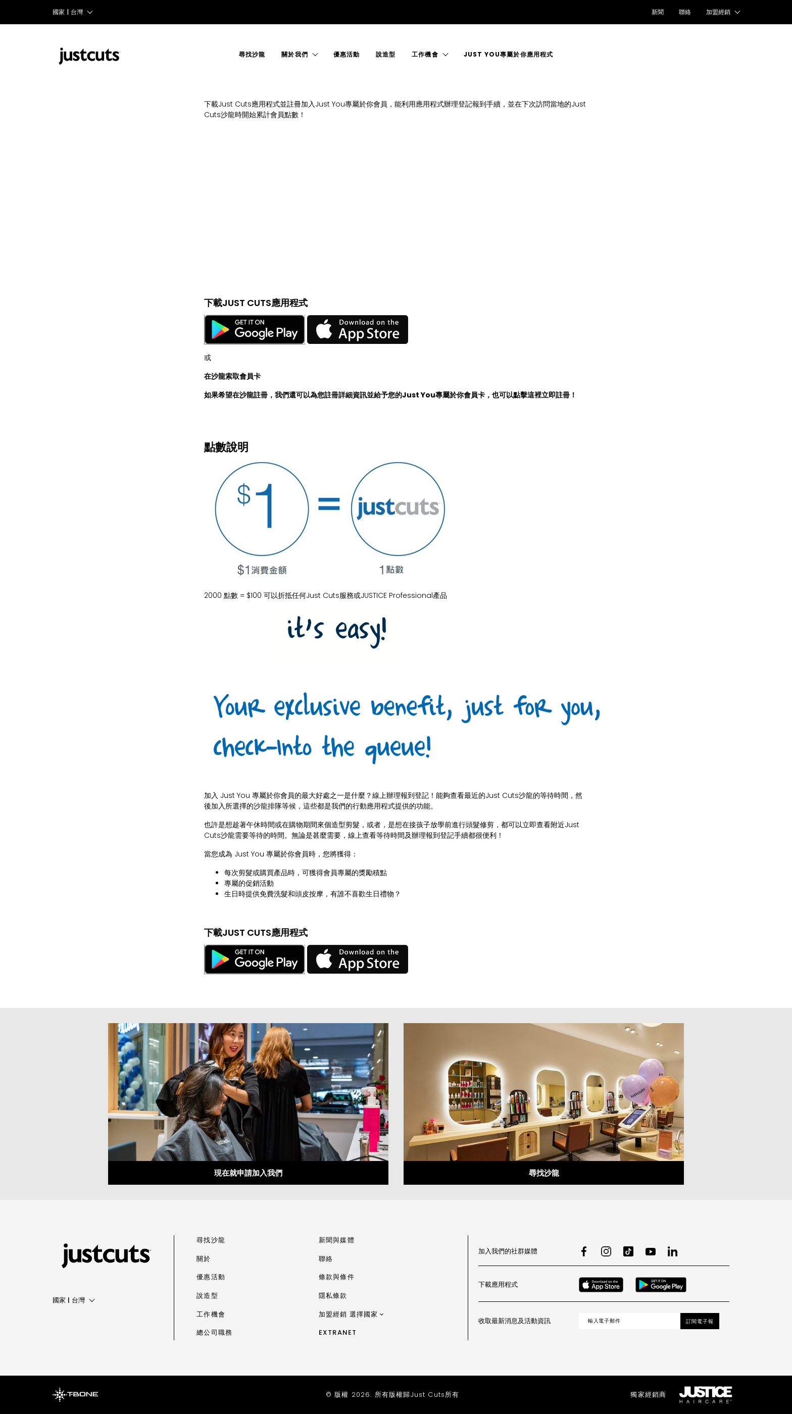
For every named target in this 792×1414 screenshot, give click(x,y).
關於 (203, 1259)
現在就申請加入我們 (248, 1173)
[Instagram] (606, 1251)
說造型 (385, 54)
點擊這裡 (527, 395)
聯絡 (685, 12)
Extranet (338, 1332)
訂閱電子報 (700, 1321)
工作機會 (425, 54)
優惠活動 (346, 54)
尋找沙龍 (252, 54)
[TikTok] (628, 1251)
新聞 (658, 12)
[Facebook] (584, 1251)
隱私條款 (333, 1295)
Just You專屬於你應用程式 (508, 54)
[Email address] (630, 1321)
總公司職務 (214, 1332)
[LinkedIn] (673, 1251)
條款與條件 (337, 1277)
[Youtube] (651, 1251)
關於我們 (294, 54)
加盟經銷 (348, 1314)
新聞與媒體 (337, 1240)
